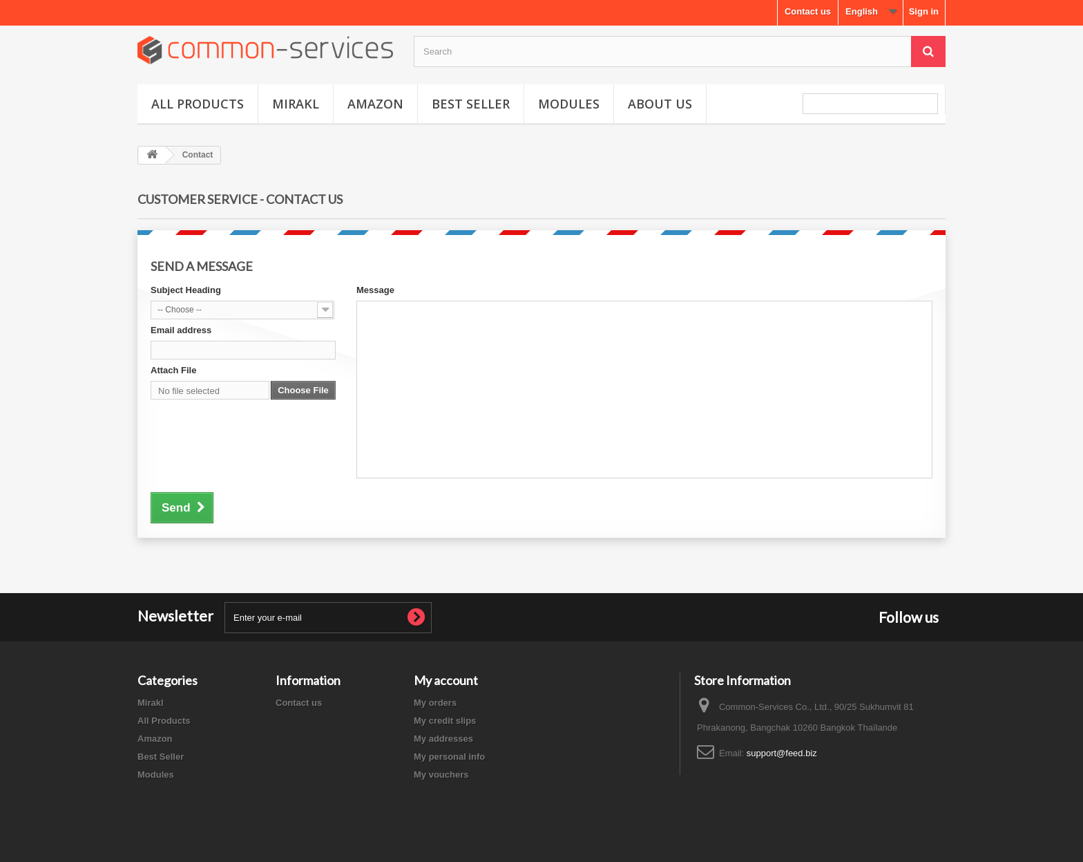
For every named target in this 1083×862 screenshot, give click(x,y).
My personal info (449, 756)
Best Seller (471, 103)
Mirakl (295, 103)
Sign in (924, 11)
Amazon (375, 103)
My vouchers (441, 774)
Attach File (173, 370)
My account (446, 680)
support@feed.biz (782, 753)
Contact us (808, 11)
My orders (435, 702)
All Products (197, 103)
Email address (181, 330)
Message (375, 290)
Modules (569, 103)
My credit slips (445, 720)
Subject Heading (186, 290)
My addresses (443, 738)
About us (660, 103)
